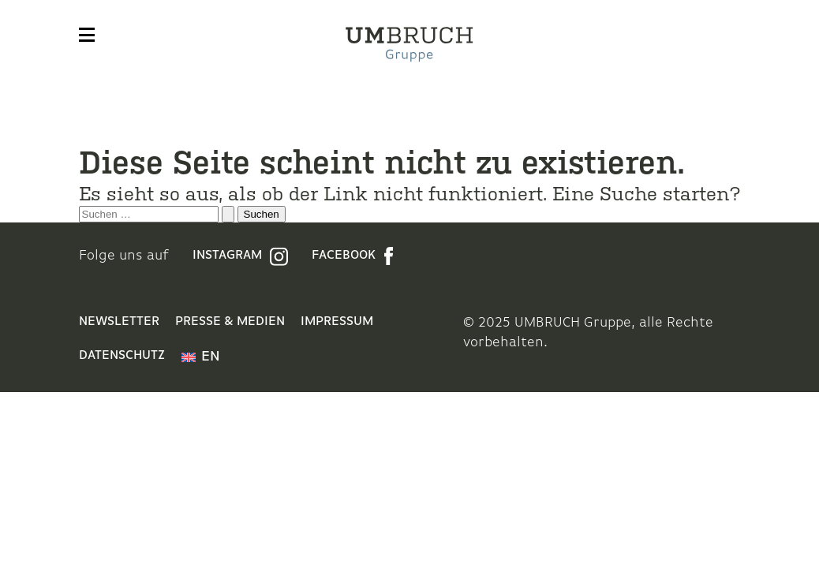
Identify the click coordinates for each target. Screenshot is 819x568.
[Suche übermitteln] (228, 214)
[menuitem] (200, 357)
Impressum (337, 322)
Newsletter (119, 322)
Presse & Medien (230, 322)
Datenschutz (122, 355)
